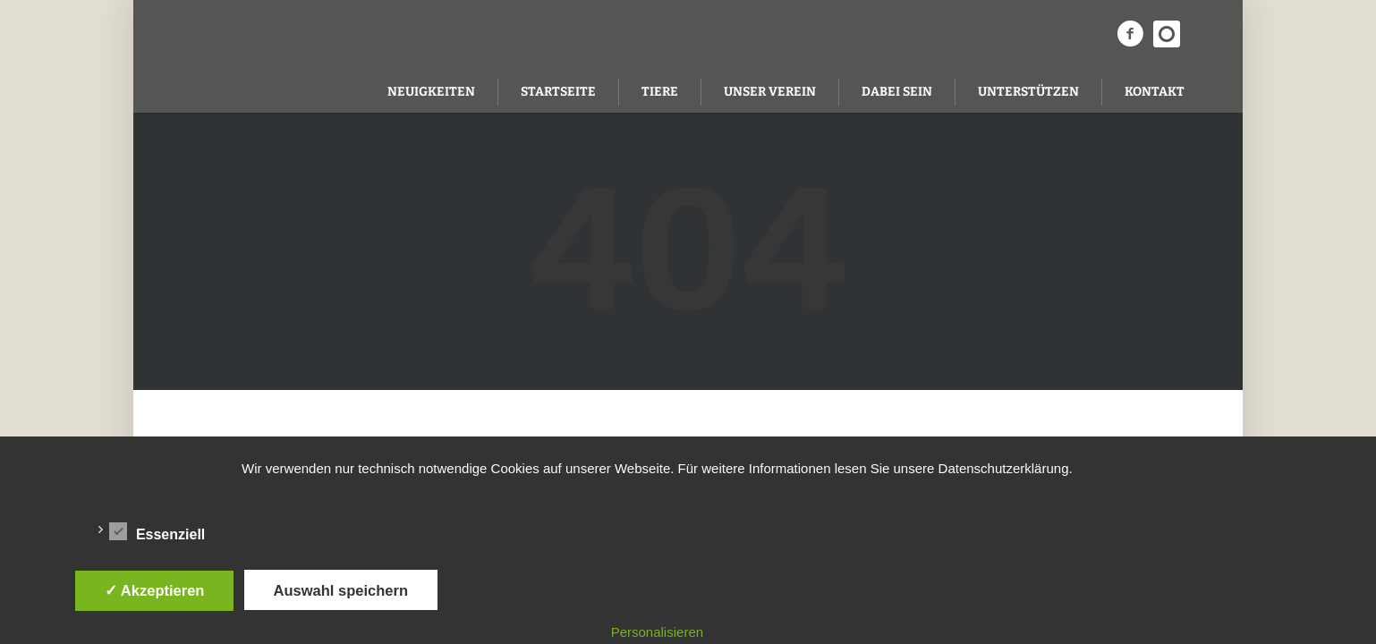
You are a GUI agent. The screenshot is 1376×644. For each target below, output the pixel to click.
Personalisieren (657, 632)
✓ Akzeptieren (155, 590)
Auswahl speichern (341, 590)
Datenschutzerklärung (1004, 468)
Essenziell (157, 531)
